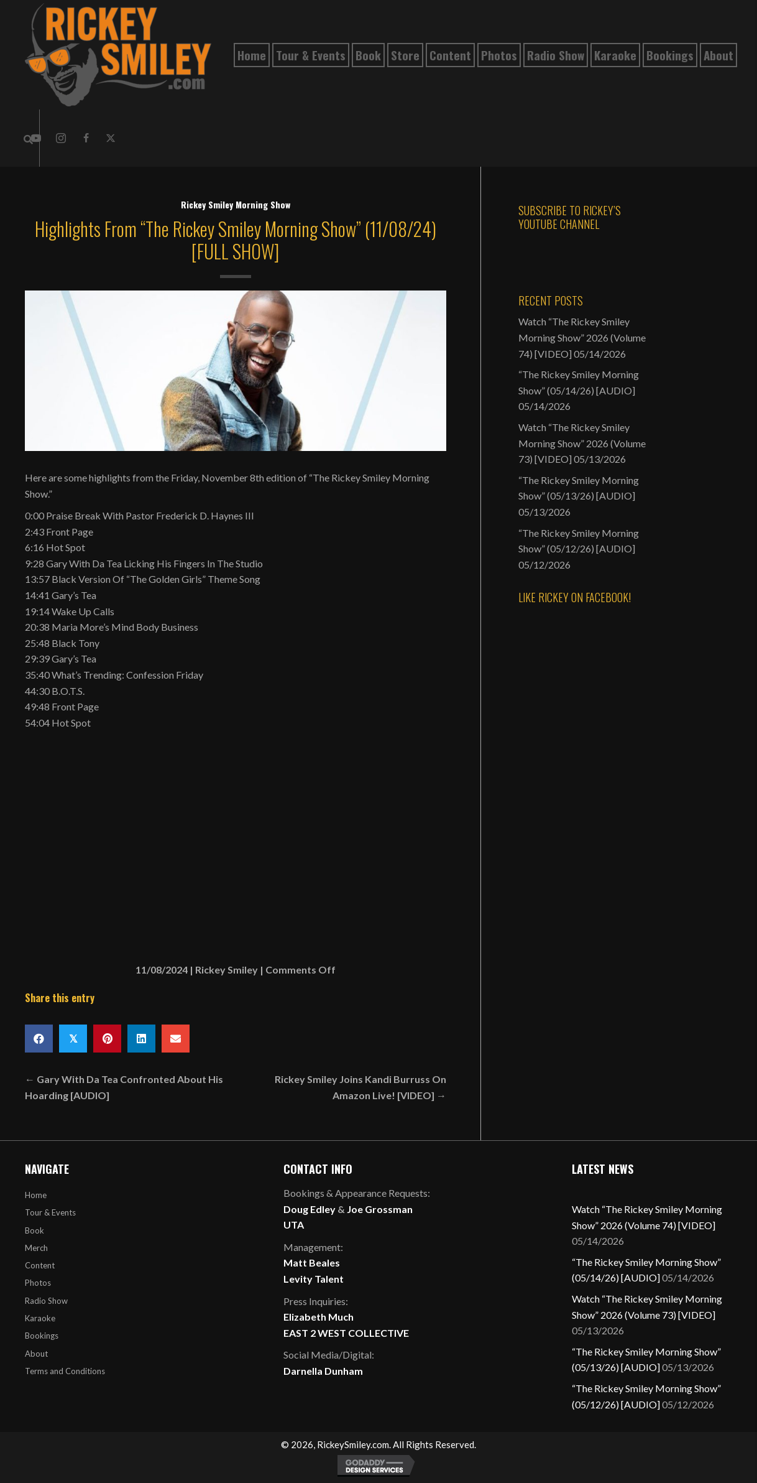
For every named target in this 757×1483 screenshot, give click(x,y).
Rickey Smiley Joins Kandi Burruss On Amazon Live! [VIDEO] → (360, 1087)
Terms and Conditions (65, 1371)
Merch (36, 1248)
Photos (38, 1283)
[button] (61, 138)
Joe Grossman (380, 1209)
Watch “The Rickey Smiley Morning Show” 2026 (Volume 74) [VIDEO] (582, 337)
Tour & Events (50, 1212)
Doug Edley (309, 1209)
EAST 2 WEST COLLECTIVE (346, 1333)
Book (34, 1230)
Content (40, 1265)
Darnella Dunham (323, 1371)
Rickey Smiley (226, 969)
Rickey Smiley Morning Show (235, 204)
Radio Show (46, 1301)
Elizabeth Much (318, 1317)
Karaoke (40, 1318)
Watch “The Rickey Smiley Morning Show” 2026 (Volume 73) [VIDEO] (582, 443)
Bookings (41, 1336)
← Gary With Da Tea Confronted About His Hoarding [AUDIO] (124, 1087)
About (36, 1354)
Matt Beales (311, 1262)
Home (36, 1195)
